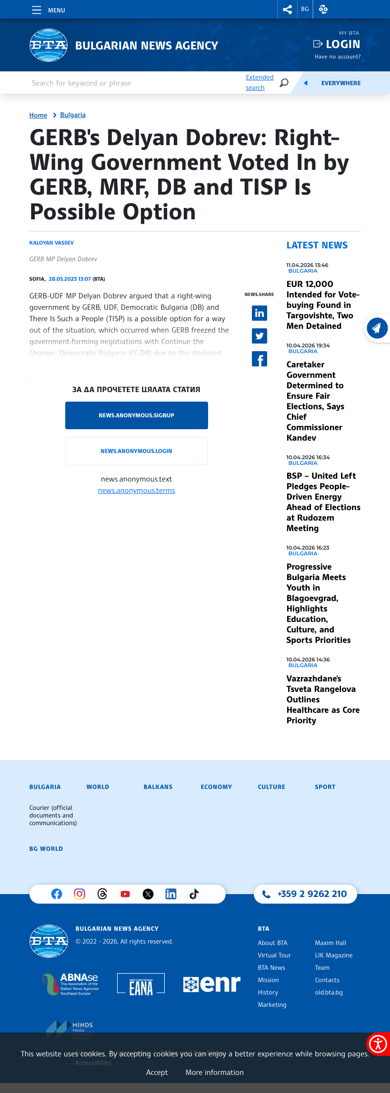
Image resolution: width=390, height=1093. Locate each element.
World (98, 787)
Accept (157, 1072)
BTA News (271, 968)
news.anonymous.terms (136, 490)
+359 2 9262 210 (312, 893)
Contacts (327, 980)
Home (39, 115)
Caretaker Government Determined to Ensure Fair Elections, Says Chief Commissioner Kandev (316, 401)
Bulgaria (73, 115)
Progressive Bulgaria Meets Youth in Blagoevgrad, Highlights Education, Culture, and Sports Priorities (319, 603)
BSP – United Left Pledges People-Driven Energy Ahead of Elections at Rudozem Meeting (323, 502)
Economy (216, 787)
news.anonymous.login (136, 450)
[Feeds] (306, 82)
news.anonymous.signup (136, 415)
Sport (325, 787)
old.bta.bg (329, 992)
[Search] (284, 82)
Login (343, 44)
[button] (288, 9)
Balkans (158, 787)
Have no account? (338, 56)
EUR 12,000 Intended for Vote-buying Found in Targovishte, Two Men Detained (323, 305)
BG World (46, 849)
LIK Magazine (334, 955)
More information (214, 1072)
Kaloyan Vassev (52, 242)
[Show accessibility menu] (378, 1044)
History (268, 992)
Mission (268, 980)
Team (322, 968)
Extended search (259, 82)
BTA (264, 929)
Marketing (272, 1005)
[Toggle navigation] (47, 8)
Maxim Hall (330, 943)
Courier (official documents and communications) (53, 815)
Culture (272, 787)
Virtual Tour (274, 955)
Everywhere (341, 83)
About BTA (273, 943)
